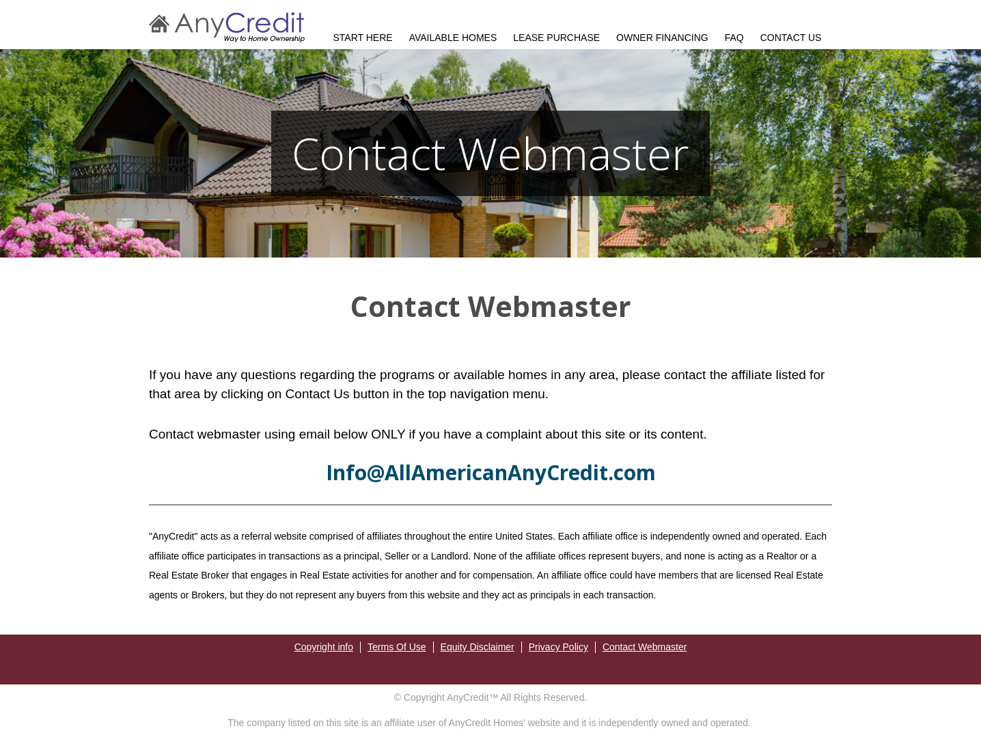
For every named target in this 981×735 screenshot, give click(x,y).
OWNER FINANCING (662, 37)
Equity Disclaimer (477, 646)
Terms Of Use (397, 646)
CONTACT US (791, 37)
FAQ (734, 37)
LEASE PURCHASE (556, 37)
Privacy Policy (558, 646)
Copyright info (323, 646)
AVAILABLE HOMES (453, 37)
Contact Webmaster (645, 646)
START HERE (363, 37)
